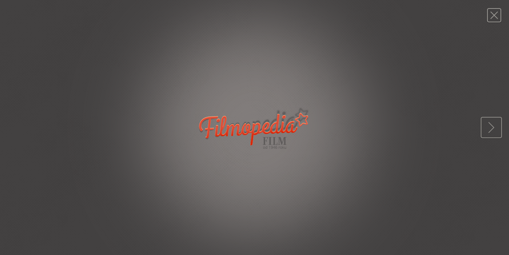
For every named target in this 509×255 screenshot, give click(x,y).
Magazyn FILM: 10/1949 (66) (493, 15)
